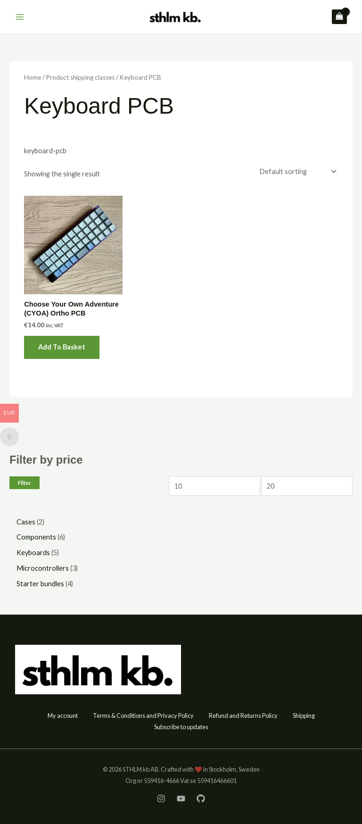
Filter (24, 483)
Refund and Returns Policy (243, 715)
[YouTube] (181, 798)
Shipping (304, 715)
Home (32, 77)
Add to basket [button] (61, 347)
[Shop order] (296, 171)
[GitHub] (201, 798)
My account (63, 715)
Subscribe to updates (181, 727)
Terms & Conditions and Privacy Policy (143, 715)
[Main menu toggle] (19, 16)
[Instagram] (161, 798)
